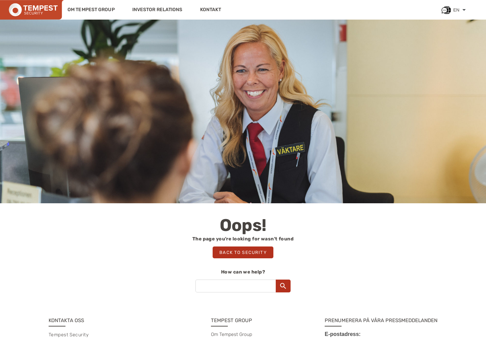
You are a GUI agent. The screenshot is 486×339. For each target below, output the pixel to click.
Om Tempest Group (91, 9)
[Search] (283, 286)
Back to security (243, 252)
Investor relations (157, 9)
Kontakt (210, 9)
